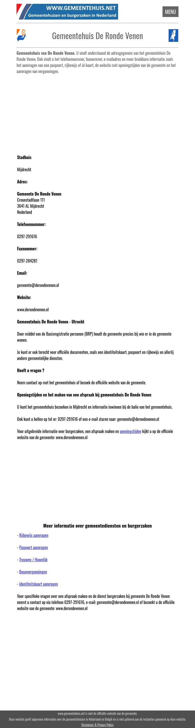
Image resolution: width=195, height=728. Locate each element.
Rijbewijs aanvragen (33, 535)
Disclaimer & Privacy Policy (97, 724)
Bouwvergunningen (33, 572)
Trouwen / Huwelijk (33, 560)
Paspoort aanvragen (33, 547)
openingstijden (130, 431)
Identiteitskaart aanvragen (38, 584)
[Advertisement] (97, 111)
